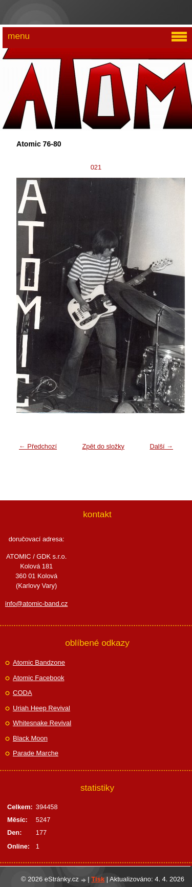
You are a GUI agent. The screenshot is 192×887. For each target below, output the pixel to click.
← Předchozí (38, 446)
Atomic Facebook (38, 678)
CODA (22, 692)
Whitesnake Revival (42, 723)
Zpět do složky (103, 446)
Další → (161, 446)
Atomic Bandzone (39, 662)
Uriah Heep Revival (41, 708)
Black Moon (30, 738)
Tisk (97, 879)
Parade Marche (35, 753)
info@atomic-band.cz (36, 603)
